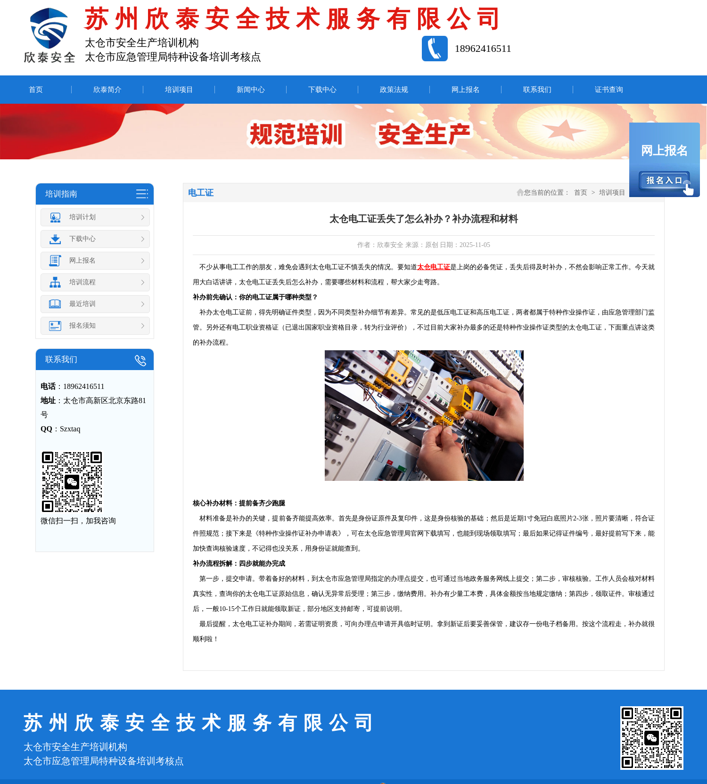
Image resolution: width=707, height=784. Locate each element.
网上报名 (466, 89)
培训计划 (97, 217)
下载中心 (322, 89)
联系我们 (537, 89)
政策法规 (394, 89)
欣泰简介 (107, 89)
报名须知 (97, 326)
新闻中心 (251, 89)
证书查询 (609, 89)
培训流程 (97, 282)
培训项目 (179, 89)
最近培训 (97, 304)
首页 (36, 89)
